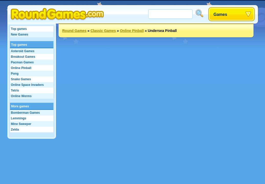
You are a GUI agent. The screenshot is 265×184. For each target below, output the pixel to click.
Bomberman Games (25, 112)
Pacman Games (22, 62)
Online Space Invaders (27, 85)
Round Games (74, 31)
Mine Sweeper (21, 124)
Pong (15, 73)
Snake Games (21, 79)
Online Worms (21, 96)
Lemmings (18, 118)
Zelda (15, 129)
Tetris (15, 90)
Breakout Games (23, 57)
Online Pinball (21, 68)
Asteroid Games (22, 51)
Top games (19, 29)
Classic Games (103, 31)
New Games (19, 34)
